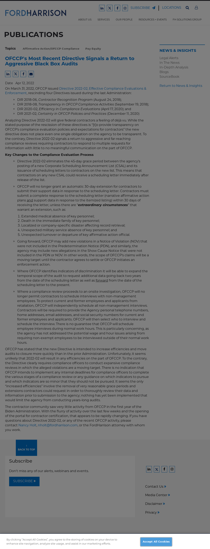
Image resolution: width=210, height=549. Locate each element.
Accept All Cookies (156, 543)
